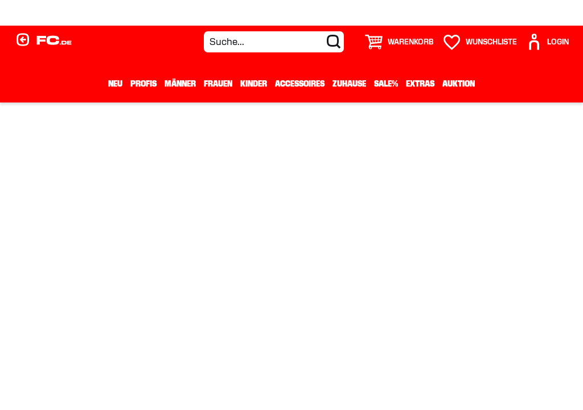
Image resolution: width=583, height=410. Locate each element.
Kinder (253, 84)
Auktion (458, 84)
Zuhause (349, 84)
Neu (115, 84)
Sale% (386, 84)
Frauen (218, 84)
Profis (143, 84)
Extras (420, 84)
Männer (180, 84)
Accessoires (300, 84)
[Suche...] (274, 41)
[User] (547, 41)
